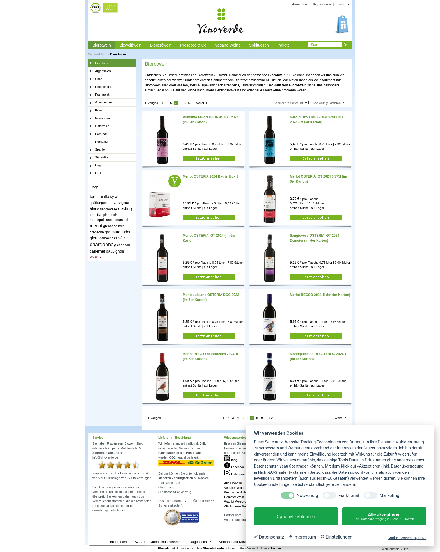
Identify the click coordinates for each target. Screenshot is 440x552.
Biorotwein (101, 45)
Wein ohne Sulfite (236, 492)
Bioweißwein (131, 45)
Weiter (199, 103)
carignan (123, 245)
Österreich (99, 126)
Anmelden (299, 4)
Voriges (153, 103)
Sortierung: (320, 103)
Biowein (164, 548)
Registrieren (322, 4)
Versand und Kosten (234, 542)
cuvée (119, 238)
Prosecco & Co (193, 45)
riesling (125, 208)
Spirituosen (259, 45)
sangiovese (108, 209)
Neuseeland (101, 118)
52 (189, 103)
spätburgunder (100, 203)
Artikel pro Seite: (286, 103)
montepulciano (101, 220)
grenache (97, 232)
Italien (96, 110)
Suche (315, 45)
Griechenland (101, 103)
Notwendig (307, 495)
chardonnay (103, 244)
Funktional (348, 495)
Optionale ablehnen (296, 516)
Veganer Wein (234, 487)
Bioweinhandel (214, 548)
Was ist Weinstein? (237, 501)
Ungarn (97, 165)
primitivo (96, 215)
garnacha (106, 238)
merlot (96, 225)
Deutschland (101, 87)
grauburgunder (117, 232)
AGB (138, 542)
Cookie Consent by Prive (407, 538)
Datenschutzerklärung (166, 542)
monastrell (120, 220)
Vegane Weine (227, 45)
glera (94, 238)
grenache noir (113, 226)
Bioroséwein (160, 45)
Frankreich (100, 95)
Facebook (234, 467)
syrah (115, 196)
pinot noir (110, 215)
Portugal (98, 134)
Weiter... (95, 256)
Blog (230, 460)
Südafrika (99, 158)
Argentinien (100, 71)
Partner (276, 548)
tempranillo (99, 196)
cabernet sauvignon (107, 251)
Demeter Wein (234, 497)
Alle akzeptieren (384, 516)
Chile (96, 79)
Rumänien (99, 142)
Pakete (284, 45)
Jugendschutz (201, 542)
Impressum (118, 542)
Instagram (234, 474)
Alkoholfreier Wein (236, 506)
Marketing (389, 495)
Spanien (98, 150)
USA (96, 173)
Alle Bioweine (233, 483)
